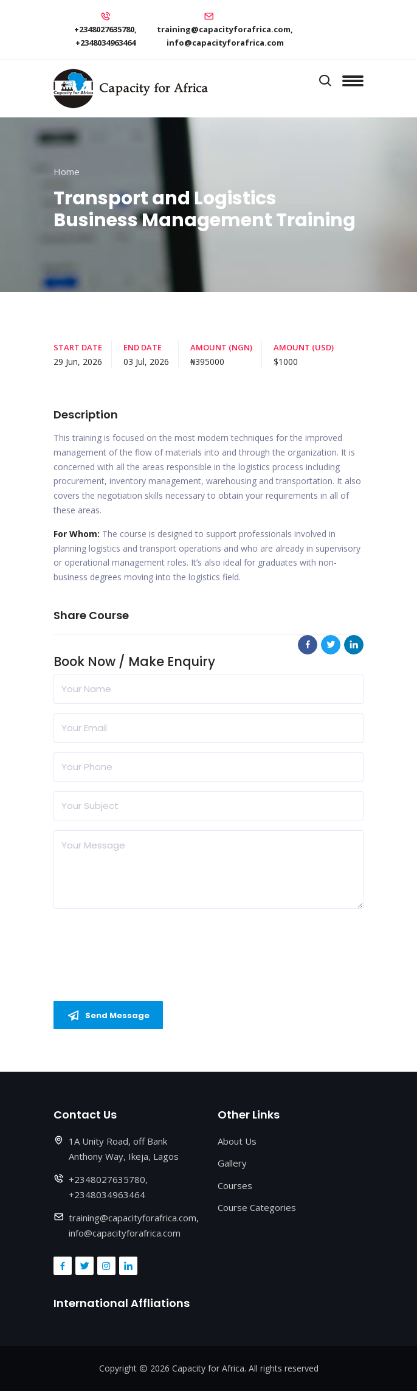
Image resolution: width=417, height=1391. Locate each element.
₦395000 (207, 361)
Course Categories (257, 1207)
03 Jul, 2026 (146, 361)
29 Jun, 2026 (77, 361)
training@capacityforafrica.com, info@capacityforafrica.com (225, 36)
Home (66, 171)
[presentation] (145, 942)
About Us (237, 1141)
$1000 (286, 361)
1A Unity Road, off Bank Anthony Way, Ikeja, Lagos (124, 1149)
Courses (235, 1185)
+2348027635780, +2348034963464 (105, 36)
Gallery (232, 1163)
